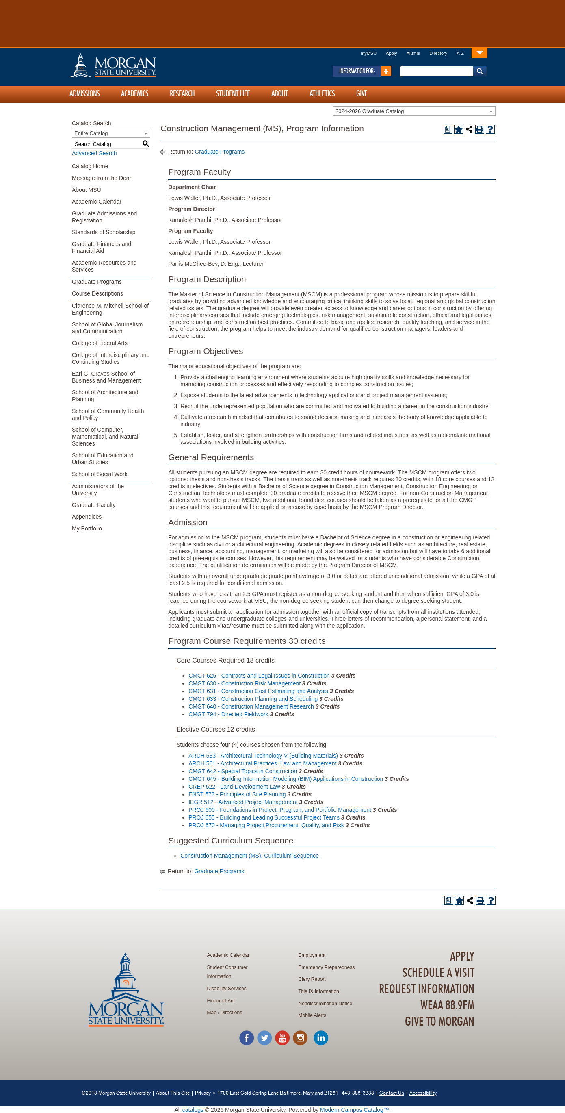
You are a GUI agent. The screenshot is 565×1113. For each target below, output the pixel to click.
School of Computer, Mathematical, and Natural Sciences (105, 436)
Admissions (84, 94)
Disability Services (227, 988)
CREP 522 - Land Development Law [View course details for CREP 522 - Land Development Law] (234, 786)
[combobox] (414, 111)
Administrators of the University (98, 489)
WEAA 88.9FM (447, 1006)
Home (130, 65)
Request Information (426, 989)
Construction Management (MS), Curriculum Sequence (249, 855)
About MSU (86, 190)
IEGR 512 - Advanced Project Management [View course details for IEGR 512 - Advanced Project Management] (242, 802)
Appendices (87, 516)
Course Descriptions (97, 293)
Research (182, 94)
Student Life (233, 94)
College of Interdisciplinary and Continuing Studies (110, 358)
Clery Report (312, 979)
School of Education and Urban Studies (103, 458)
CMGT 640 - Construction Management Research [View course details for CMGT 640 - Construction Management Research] (251, 706)
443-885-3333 (358, 1093)
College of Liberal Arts (100, 343)
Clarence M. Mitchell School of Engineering (110, 309)
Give (361, 94)
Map (211, 1012)
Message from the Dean (102, 178)
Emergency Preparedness (327, 967)
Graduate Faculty (93, 505)
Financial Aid (221, 1001)
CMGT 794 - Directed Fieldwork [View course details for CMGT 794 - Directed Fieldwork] (228, 714)
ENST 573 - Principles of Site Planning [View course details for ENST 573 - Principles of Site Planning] (237, 794)
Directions (231, 1012)
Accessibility (423, 1093)
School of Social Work (100, 474)
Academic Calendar (96, 201)
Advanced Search (94, 153)
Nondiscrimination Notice (326, 1003)
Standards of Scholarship (103, 232)
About (279, 94)
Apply (391, 53)
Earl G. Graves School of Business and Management (106, 377)
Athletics (322, 94)
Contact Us (391, 1093)
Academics (134, 94)
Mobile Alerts (313, 1015)
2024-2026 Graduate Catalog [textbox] (370, 111)
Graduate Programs (97, 281)
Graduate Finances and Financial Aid (101, 247)
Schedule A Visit (438, 973)
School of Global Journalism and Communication (107, 328)
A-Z (460, 53)
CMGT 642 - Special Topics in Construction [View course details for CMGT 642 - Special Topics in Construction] (242, 771)
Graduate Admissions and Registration (104, 217)
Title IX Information (319, 991)
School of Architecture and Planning (105, 395)
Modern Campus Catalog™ (354, 1109)
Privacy (203, 1093)
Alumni (413, 53)
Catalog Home (90, 166)
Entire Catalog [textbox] (91, 133)
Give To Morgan (439, 1022)
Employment (312, 955)
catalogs (192, 1109)
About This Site (173, 1093)
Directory (438, 53)
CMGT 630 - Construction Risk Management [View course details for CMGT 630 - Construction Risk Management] (244, 683)
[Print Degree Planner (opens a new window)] (448, 129)
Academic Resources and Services (104, 266)
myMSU (369, 53)
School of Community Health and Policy (108, 414)
